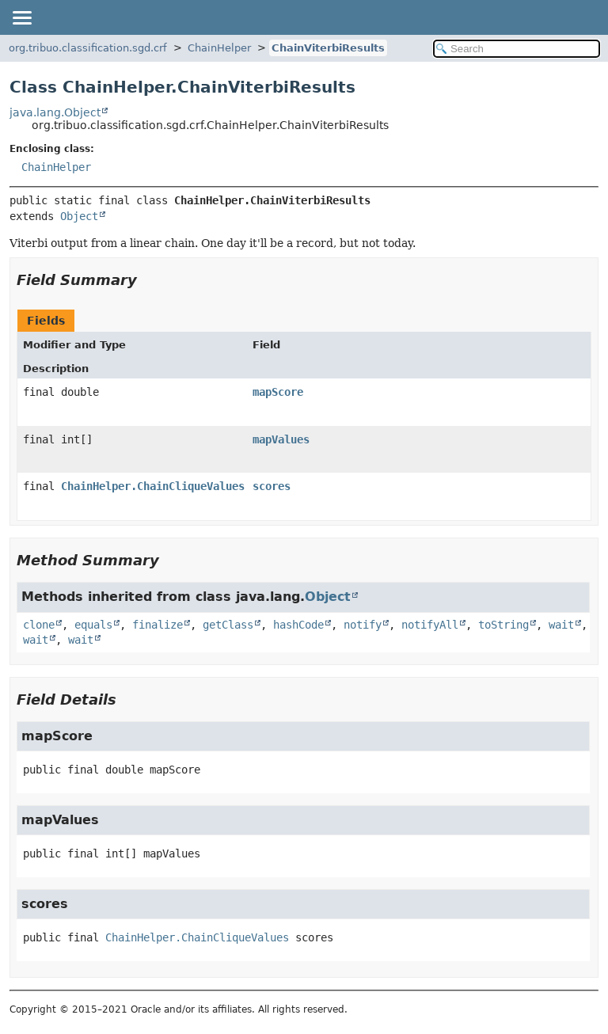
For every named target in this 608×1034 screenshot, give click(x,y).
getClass (228, 624)
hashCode (298, 624)
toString (503, 624)
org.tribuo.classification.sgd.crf (88, 48)
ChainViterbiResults (328, 48)
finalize (157, 624)
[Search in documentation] (516, 49)
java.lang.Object (55, 112)
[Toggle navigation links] (21, 17)
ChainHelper (219, 48)
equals (93, 624)
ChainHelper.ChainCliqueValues (153, 486)
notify (363, 624)
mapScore (278, 392)
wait (561, 624)
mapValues (281, 439)
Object (79, 216)
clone (39, 624)
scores (272, 486)
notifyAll (429, 624)
